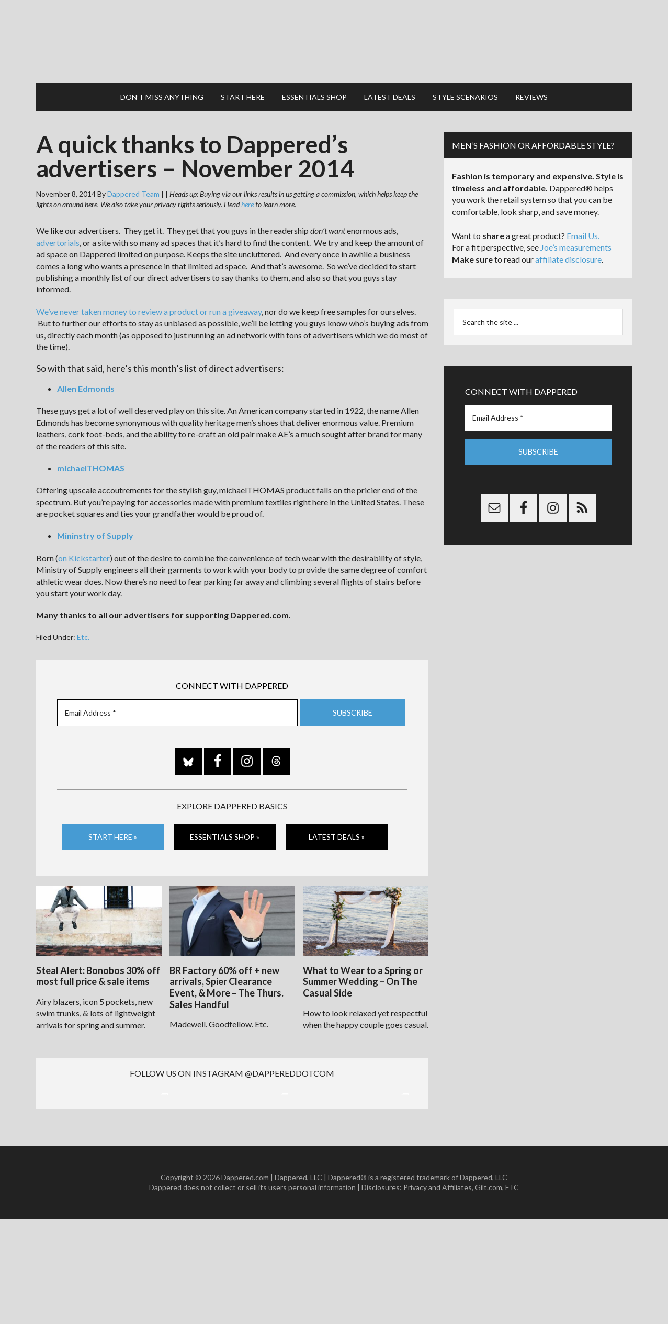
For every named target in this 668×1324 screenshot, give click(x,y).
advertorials (58, 238)
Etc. (83, 632)
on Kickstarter (84, 553)
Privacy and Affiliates (437, 1292)
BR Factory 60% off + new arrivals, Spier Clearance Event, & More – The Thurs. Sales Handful (226, 981)
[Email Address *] (177, 707)
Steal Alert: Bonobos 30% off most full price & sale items (98, 969)
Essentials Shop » (224, 832)
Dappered (334, 39)
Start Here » (112, 832)
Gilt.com (488, 1292)
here (247, 199)
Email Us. (583, 231)
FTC (512, 1292)
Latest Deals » (337, 832)
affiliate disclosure (568, 254)
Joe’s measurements (576, 242)
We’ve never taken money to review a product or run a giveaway (149, 307)
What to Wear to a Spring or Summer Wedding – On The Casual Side (363, 975)
